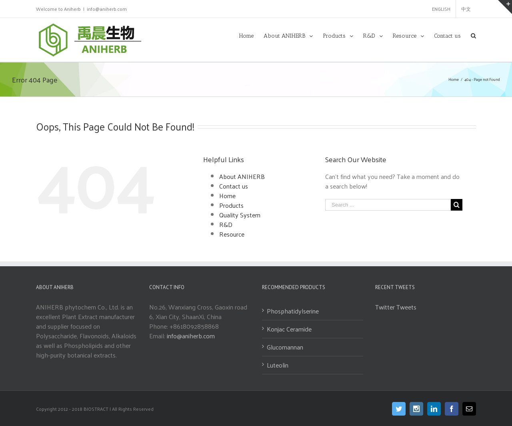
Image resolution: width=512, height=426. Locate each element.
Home (227, 195)
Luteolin (277, 365)
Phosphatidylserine (293, 311)
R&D (225, 224)
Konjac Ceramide (289, 329)
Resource (231, 234)
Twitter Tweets (395, 307)
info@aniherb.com (107, 8)
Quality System (239, 215)
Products (231, 205)
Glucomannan (285, 347)
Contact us (233, 186)
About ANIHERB (242, 176)
